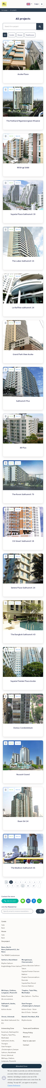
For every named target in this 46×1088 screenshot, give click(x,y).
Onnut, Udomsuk (7, 1016)
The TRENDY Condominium (10, 955)
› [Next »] (38, 886)
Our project (5, 941)
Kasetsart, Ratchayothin (10, 1032)
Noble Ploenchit (7, 996)
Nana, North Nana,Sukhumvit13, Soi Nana (10, 949)
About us (26, 1037)
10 (17, 886)
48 (28, 886)
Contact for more (8, 896)
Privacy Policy (28, 1032)
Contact (26, 1045)
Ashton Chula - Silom (29, 1009)
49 (33, 886)
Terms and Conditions (31, 1028)
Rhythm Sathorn (7, 963)
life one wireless (7, 999)
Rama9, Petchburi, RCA (30, 1016)
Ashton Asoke (6, 1009)
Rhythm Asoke (27, 1020)
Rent (3, 928)
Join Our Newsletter (9, 907)
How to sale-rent (29, 1041)
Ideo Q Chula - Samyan (29, 1012)
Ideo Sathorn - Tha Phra (30, 996)
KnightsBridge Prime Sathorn (11, 966)
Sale (3, 925)
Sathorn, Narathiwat (9, 960)
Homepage (4, 10)
